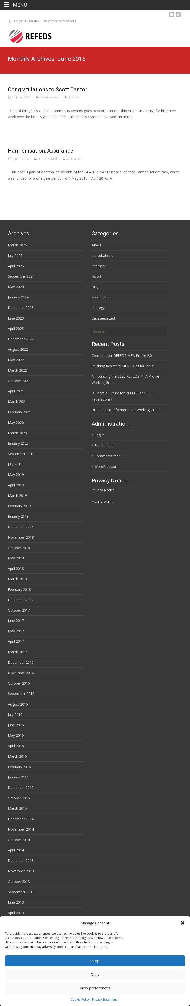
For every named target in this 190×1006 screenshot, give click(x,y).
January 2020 (18, 443)
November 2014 (21, 829)
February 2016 (19, 766)
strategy (98, 307)
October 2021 (19, 380)
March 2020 (17, 433)
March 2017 (17, 652)
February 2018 (19, 589)
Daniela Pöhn (74, 159)
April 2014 (16, 850)
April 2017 (16, 641)
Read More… (19, 126)
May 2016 (16, 735)
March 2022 (17, 370)
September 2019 (21, 453)
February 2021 (19, 412)
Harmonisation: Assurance (40, 151)
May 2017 (16, 631)
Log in (99, 435)
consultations (102, 255)
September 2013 (21, 892)
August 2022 (18, 349)
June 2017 (16, 620)
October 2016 (19, 683)
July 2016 (15, 714)
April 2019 (16, 485)
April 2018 (16, 568)
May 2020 (16, 422)
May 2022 (16, 359)
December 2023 (21, 307)
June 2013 (16, 902)
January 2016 (18, 777)
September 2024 (21, 276)
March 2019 (17, 495)
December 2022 (21, 339)
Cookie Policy (102, 502)
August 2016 (18, 704)
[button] (182, 935)
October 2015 (19, 798)
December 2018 (21, 526)
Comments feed (107, 456)
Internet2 (99, 266)
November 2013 (21, 871)
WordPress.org (106, 466)
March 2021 (17, 401)
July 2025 (15, 255)
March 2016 (17, 756)
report (96, 276)
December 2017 (21, 599)
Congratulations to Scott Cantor (47, 89)
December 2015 (21, 787)
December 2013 (21, 860)
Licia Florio (74, 97)
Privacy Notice (103, 490)
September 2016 (21, 693)
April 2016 (16, 745)
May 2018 (16, 558)
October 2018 (19, 547)
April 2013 (16, 912)
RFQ (95, 286)
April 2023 (16, 328)
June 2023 (16, 318)
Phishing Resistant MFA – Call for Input (123, 366)
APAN (96, 245)
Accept (95, 973)
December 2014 (21, 819)
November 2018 (21, 537)
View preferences (95, 1000)
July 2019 (15, 464)
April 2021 (16, 391)
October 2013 (19, 881)
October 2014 (19, 839)
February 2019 (19, 505)
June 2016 (16, 725)
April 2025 (16, 266)
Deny (95, 986)
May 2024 (16, 286)
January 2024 (18, 297)
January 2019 (18, 516)
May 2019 (16, 474)
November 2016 (21, 672)
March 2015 (17, 808)
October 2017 (19, 610)
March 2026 (17, 245)
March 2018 (17, 578)
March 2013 (17, 923)
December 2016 (21, 662)
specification (102, 297)
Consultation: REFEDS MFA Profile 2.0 (122, 355)
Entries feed (104, 445)
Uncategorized (49, 97)
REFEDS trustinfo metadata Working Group (126, 409)
